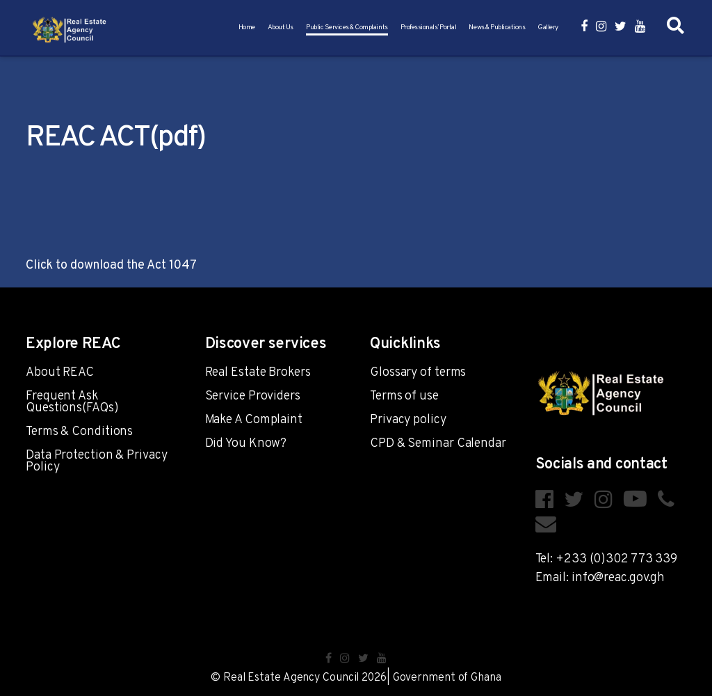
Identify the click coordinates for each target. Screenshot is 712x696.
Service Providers (252, 396)
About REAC (60, 373)
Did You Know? (246, 444)
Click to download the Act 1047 (111, 266)
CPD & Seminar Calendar (438, 444)
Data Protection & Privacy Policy (97, 461)
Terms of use (404, 396)
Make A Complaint (253, 420)
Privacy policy (408, 420)
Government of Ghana (447, 678)
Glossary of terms (418, 373)
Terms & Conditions (79, 432)
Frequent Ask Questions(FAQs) (72, 402)
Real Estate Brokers (258, 373)
